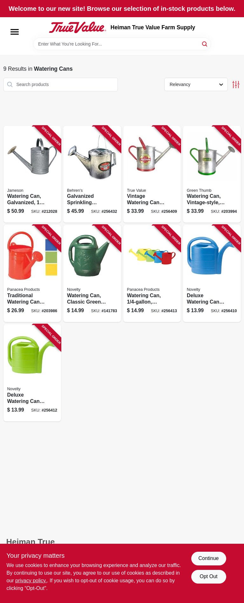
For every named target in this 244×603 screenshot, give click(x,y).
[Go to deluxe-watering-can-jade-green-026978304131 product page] (32, 372)
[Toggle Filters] (236, 84)
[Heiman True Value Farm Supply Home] (77, 27)
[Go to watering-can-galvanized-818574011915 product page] (32, 174)
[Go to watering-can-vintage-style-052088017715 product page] (212, 174)
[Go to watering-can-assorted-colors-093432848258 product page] (152, 273)
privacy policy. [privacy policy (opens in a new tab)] (31, 580)
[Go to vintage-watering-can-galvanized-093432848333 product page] (152, 174)
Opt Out (208, 576)
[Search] (205, 43)
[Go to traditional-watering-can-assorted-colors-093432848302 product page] (32, 273)
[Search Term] (122, 44)
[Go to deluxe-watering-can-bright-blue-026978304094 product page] (212, 273)
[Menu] (14, 32)
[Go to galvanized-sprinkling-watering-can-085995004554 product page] (92, 174)
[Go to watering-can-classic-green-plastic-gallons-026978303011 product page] (92, 273)
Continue (208, 558)
